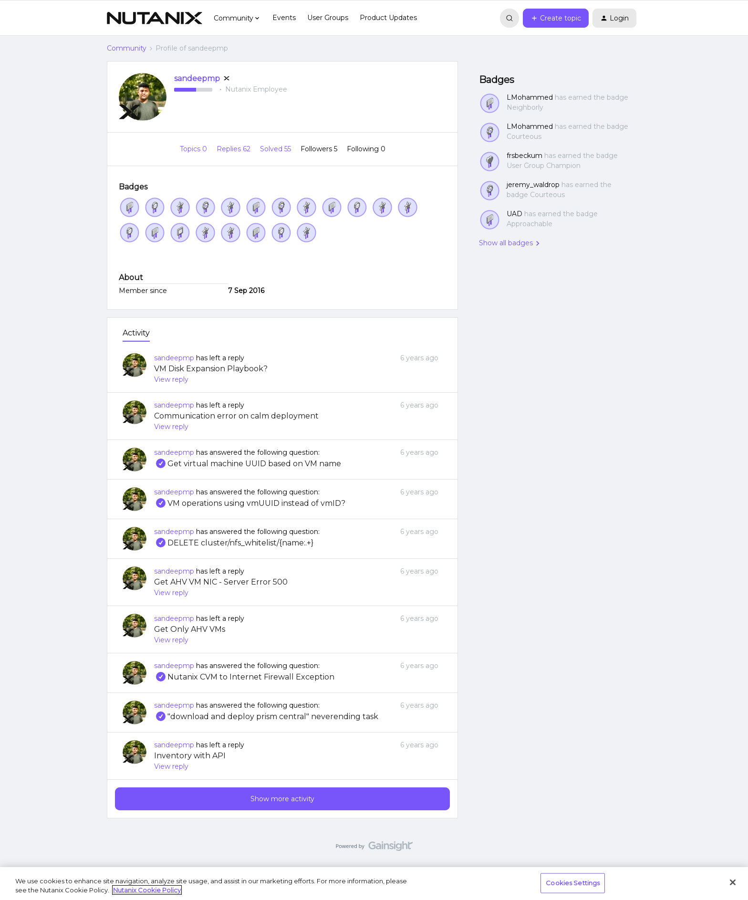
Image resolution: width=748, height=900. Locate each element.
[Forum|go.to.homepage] (154, 18)
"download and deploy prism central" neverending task (266, 716)
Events (284, 17)
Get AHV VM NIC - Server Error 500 (221, 581)
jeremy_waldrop (533, 184)
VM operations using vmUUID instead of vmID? (249, 503)
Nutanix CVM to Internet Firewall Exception (244, 676)
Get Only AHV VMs (189, 629)
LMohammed (530, 97)
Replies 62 (234, 149)
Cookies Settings (573, 883)
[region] (374, 883)
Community (126, 48)
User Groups (327, 17)
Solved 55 (276, 149)
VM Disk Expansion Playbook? (211, 368)
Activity (136, 332)
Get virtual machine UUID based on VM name (247, 463)
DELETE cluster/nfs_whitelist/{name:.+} (233, 542)
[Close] (732, 882)
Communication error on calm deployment (236, 415)
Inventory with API (190, 755)
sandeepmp (197, 78)
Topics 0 (194, 149)
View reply (171, 379)
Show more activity (282, 799)
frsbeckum (524, 155)
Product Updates (388, 17)
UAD (514, 213)
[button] (556, 18)
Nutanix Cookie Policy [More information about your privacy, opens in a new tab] (147, 890)
